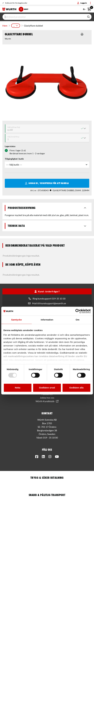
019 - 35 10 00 (50, 437)
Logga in (82, 3)
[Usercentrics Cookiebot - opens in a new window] (77, 311)
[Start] (9, 9)
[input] (44, 17)
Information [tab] (47, 319)
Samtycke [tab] (16, 319)
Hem (4, 25)
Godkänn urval (47, 387)
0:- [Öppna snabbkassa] (87, 9)
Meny (23, 9)
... (15, 25)
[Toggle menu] (90, 3)
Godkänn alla (76, 387)
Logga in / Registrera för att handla (47, 183)
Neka (17, 387)
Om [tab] (77, 319)
